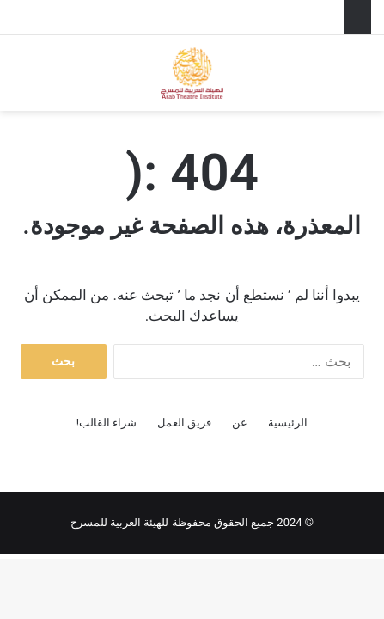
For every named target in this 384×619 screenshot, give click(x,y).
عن (239, 422)
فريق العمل (184, 422)
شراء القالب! (106, 422)
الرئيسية (288, 422)
